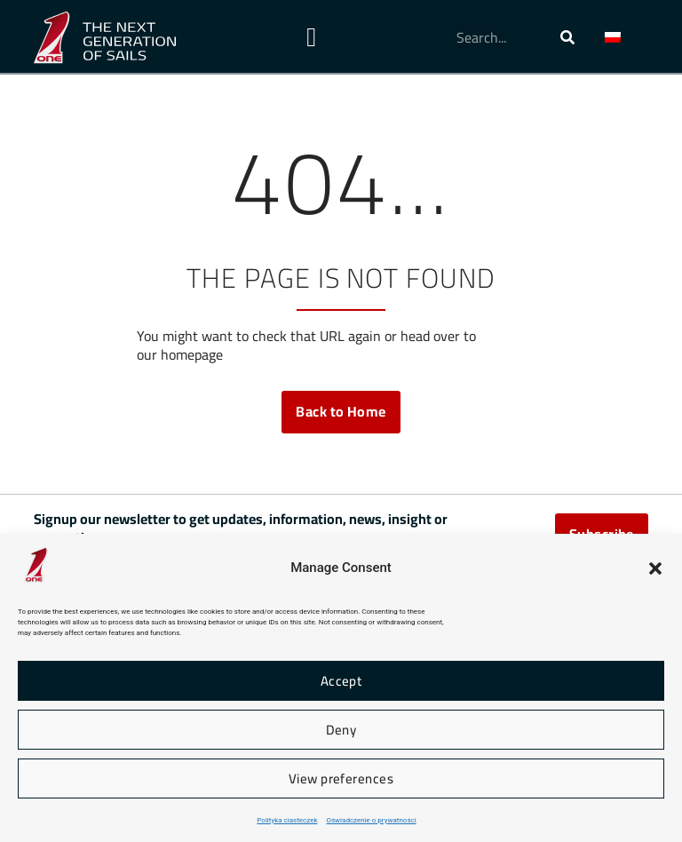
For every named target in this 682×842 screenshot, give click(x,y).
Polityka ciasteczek (287, 820)
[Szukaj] (567, 37)
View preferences (341, 778)
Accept (341, 681)
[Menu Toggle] (311, 37)
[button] (655, 568)
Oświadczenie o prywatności (371, 820)
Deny (341, 730)
